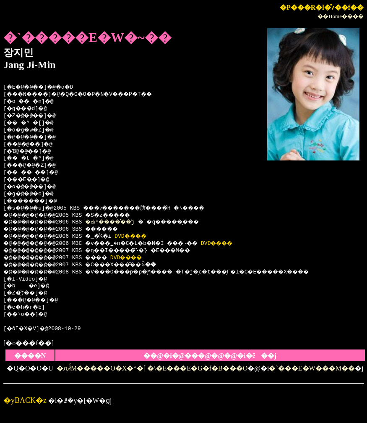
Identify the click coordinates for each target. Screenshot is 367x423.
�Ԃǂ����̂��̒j (120, 222)
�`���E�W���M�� (311, 368)
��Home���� (341, 16)
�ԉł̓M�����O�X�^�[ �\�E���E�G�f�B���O (152, 368)
